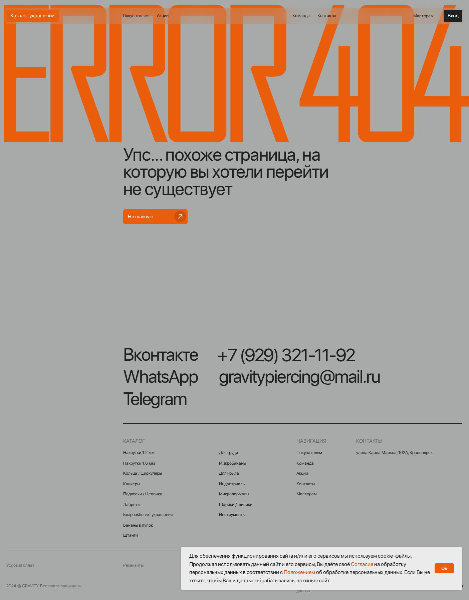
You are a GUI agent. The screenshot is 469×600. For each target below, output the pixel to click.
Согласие (362, 564)
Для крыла (229, 473)
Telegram (155, 398)
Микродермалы (234, 493)
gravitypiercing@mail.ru (299, 376)
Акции (302, 473)
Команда (305, 463)
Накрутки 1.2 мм (139, 452)
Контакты (305, 483)
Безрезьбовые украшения (148, 514)
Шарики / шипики (235, 504)
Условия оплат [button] (20, 565)
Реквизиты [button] (133, 565)
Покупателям (309, 452)
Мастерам (306, 493)
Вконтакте (160, 354)
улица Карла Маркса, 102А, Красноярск (394, 452)
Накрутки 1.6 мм (139, 463)
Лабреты (131, 504)
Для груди (228, 452)
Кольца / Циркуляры (142, 473)
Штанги (130, 535)
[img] (234, 16)
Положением (299, 572)
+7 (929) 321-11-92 (286, 355)
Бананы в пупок (138, 525)
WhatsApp (160, 376)
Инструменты (232, 514)
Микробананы (232, 463)
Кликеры (131, 483)
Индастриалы (232, 483)
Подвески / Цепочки (142, 493)
